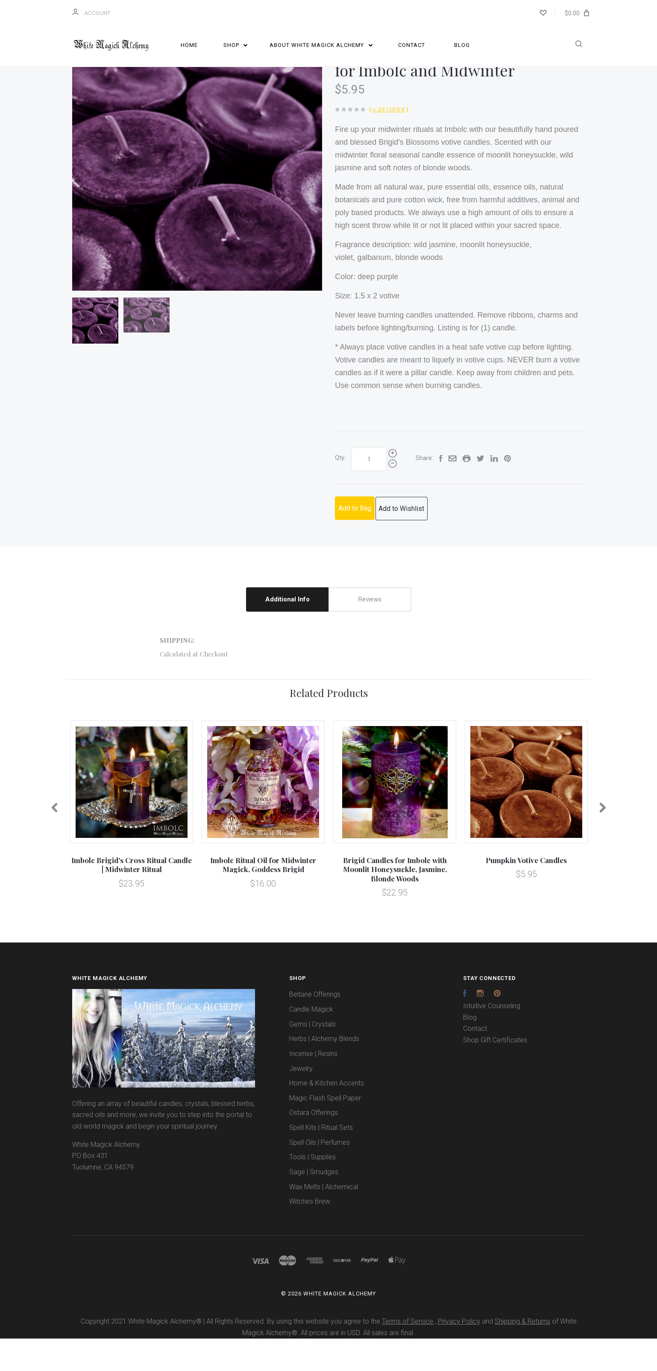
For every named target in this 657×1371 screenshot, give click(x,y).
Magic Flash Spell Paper (325, 1130)
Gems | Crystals (312, 1056)
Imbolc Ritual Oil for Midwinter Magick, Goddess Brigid (263, 897)
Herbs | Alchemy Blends (324, 1071)
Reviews (369, 631)
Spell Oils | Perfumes (319, 1174)
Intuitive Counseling (491, 1038)
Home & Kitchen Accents (326, 1115)
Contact (411, 45)
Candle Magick (311, 1042)
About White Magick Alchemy (321, 45)
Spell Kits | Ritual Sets (321, 1160)
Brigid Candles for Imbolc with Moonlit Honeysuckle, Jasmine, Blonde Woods (395, 902)
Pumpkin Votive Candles (526, 892)
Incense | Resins (313, 1086)
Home (189, 45)
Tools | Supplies (312, 1189)
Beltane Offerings (314, 1027)
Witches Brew (309, 1234)
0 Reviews (388, 141)
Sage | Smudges (313, 1204)
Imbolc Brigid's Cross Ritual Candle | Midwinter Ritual (131, 897)
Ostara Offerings (313, 1145)
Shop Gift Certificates (495, 1072)
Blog (462, 45)
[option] (197, 198)
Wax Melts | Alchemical (323, 1219)
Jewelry (301, 1101)
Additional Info (287, 631)
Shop (235, 45)
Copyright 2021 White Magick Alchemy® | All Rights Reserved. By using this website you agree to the (231, 1354)
